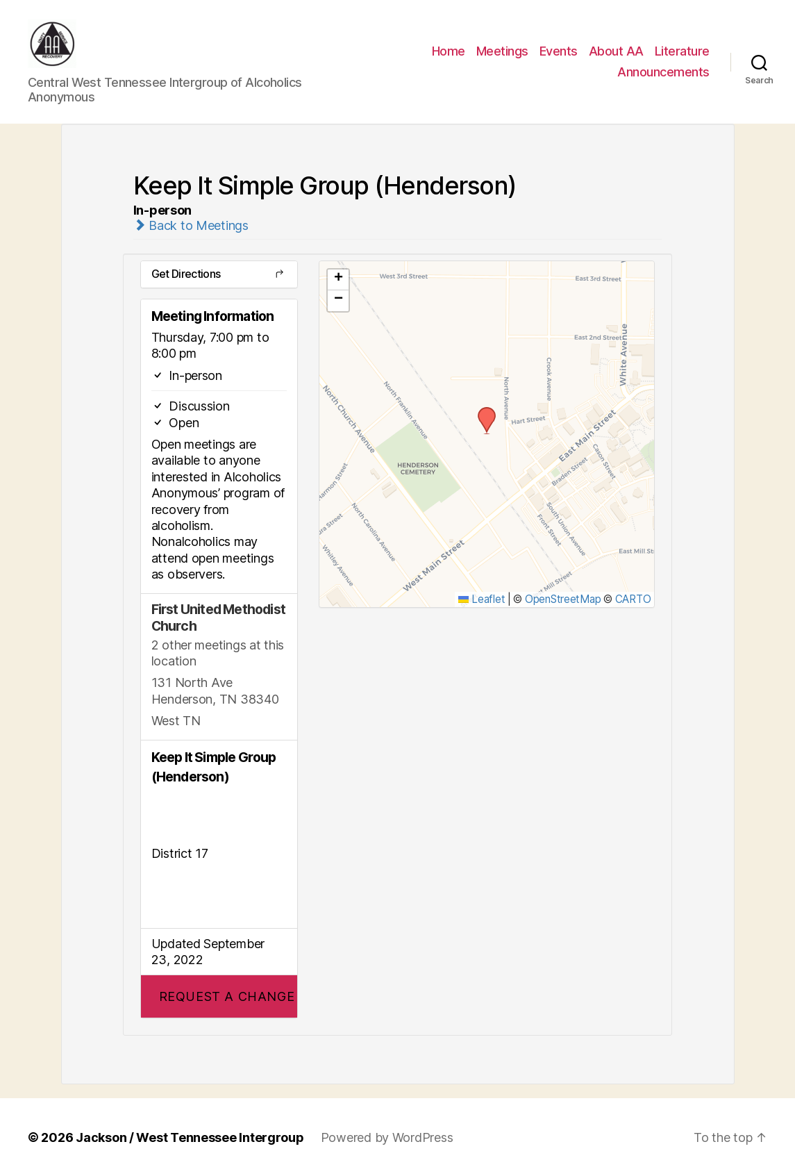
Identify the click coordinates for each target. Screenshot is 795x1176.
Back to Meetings (191, 224)
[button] (219, 996)
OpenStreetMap (563, 598)
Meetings (502, 51)
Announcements (663, 72)
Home (448, 51)
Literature (682, 51)
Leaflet (481, 598)
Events (558, 51)
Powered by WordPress (387, 1136)
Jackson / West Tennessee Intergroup (190, 1136)
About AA (616, 51)
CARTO (633, 598)
